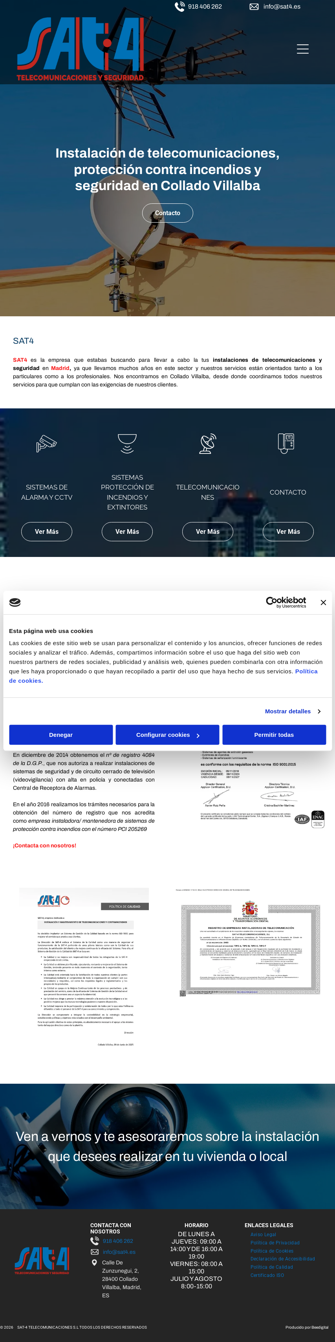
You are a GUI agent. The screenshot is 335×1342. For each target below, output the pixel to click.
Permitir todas (274, 735)
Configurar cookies (168, 735)
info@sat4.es (282, 6)
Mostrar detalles (288, 711)
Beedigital (319, 1327)
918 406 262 (205, 6)
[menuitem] (263, 1234)
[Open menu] (303, 49)
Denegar (61, 735)
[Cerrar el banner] (323, 602)
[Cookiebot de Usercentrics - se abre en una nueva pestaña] (271, 602)
